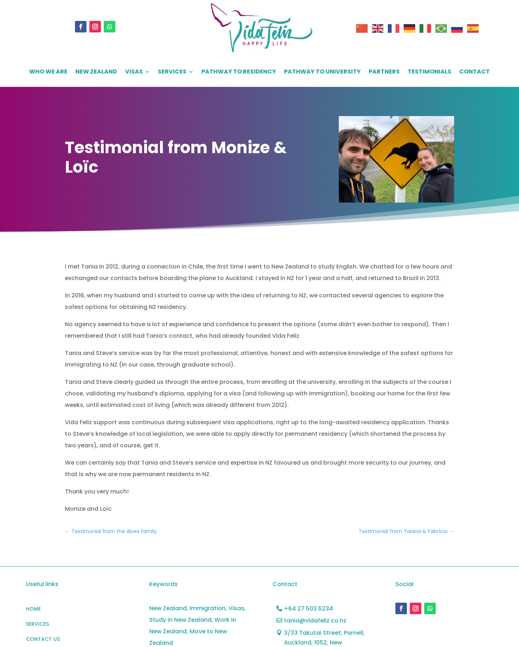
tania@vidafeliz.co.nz (315, 620)
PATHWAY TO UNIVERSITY (322, 72)
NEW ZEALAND (96, 72)
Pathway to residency (238, 72)
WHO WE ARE (48, 72)
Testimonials (429, 72)
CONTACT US (43, 640)
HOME (33, 609)
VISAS (134, 72)
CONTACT (474, 72)
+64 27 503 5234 (308, 608)
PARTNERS (384, 72)
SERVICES (172, 72)
